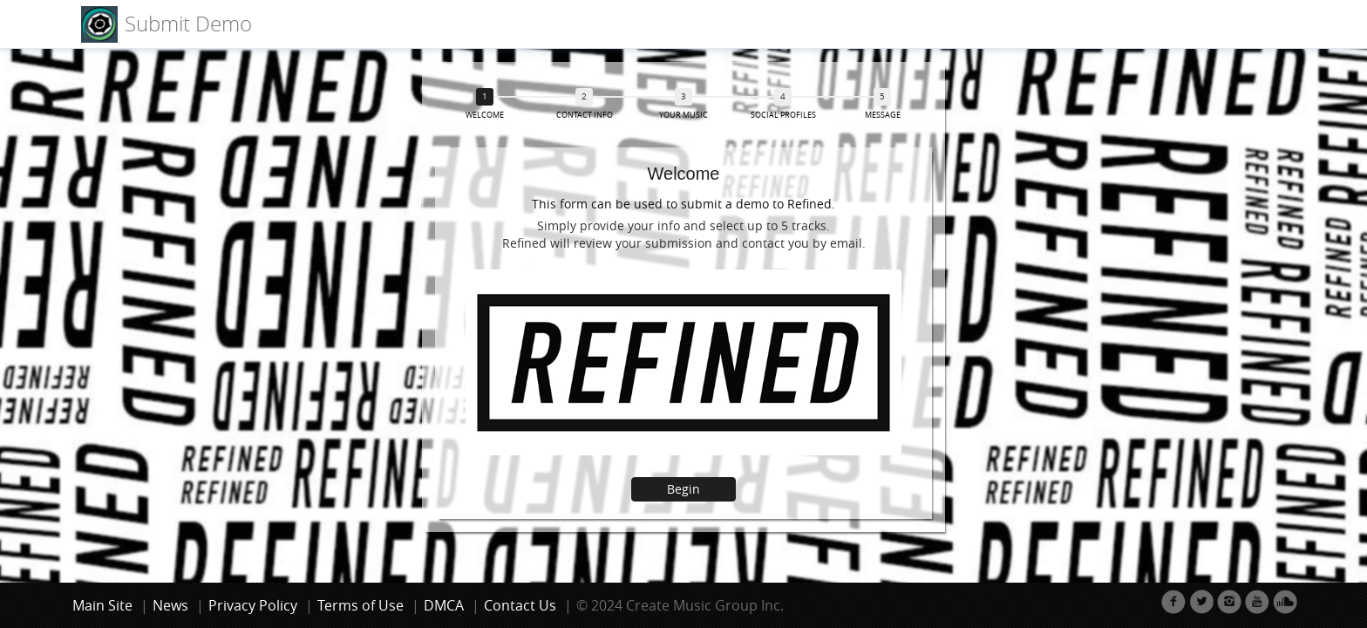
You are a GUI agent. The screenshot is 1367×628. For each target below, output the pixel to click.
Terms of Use (360, 605)
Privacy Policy (252, 605)
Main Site (102, 605)
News (170, 605)
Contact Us (520, 605)
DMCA (444, 605)
